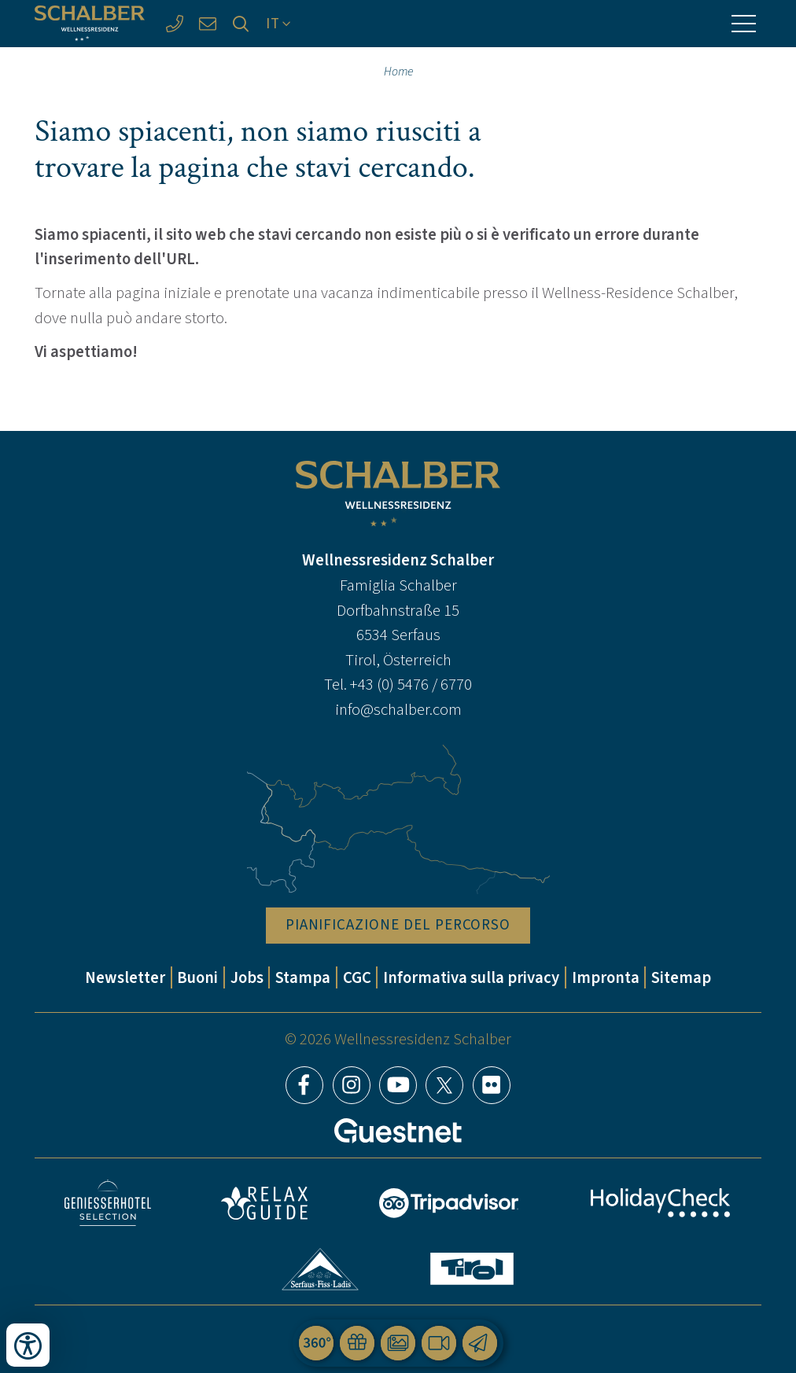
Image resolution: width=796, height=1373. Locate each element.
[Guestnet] (398, 1130)
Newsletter (125, 977)
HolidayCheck (661, 1202)
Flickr (491, 1085)
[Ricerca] (240, 23)
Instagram (351, 1085)
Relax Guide (264, 1203)
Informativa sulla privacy (471, 977)
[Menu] (744, 23)
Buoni (197, 977)
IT (273, 23)
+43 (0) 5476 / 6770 (411, 684)
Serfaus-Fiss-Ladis (320, 1269)
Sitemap (681, 977)
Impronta (605, 977)
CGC (357, 977)
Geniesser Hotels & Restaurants (107, 1203)
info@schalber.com (398, 709)
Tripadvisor (449, 1203)
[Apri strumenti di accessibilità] (28, 1345)
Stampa (302, 977)
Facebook (304, 1085)
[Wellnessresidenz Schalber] (90, 23)
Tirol (471, 1269)
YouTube (398, 1085)
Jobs (246, 977)
